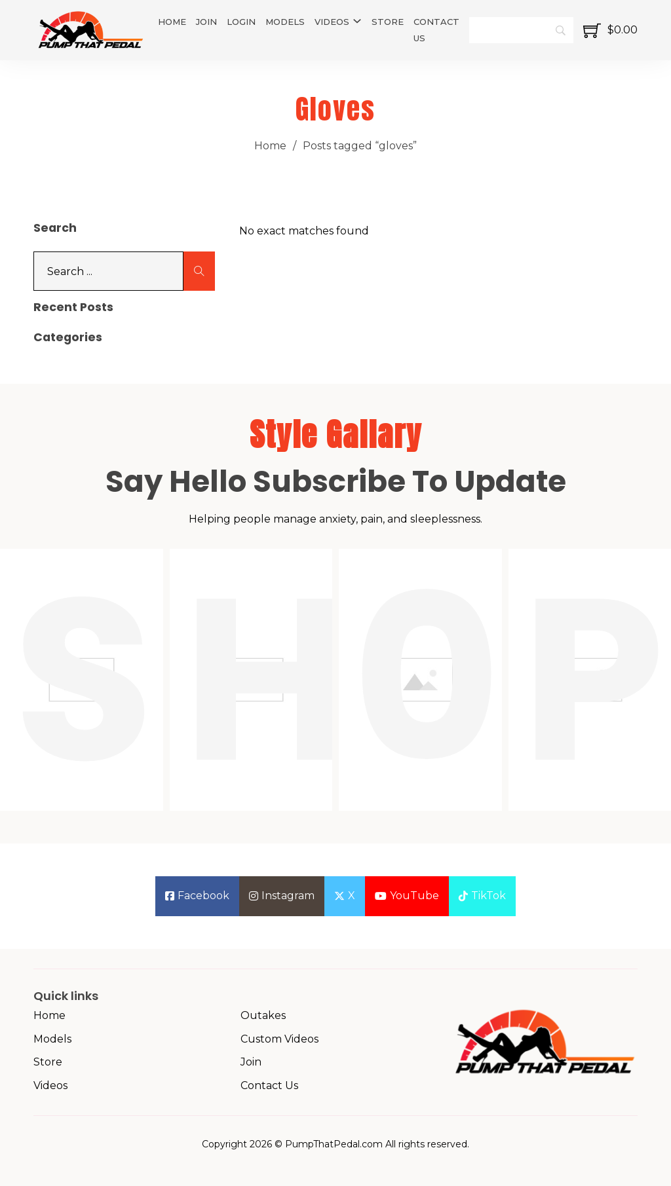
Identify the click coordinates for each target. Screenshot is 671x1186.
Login (241, 21)
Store (388, 21)
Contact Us (436, 29)
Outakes (263, 1015)
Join (206, 21)
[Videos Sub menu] (357, 21)
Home (172, 21)
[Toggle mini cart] (610, 30)
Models (285, 21)
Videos (332, 21)
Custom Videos (279, 1039)
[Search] (521, 30)
